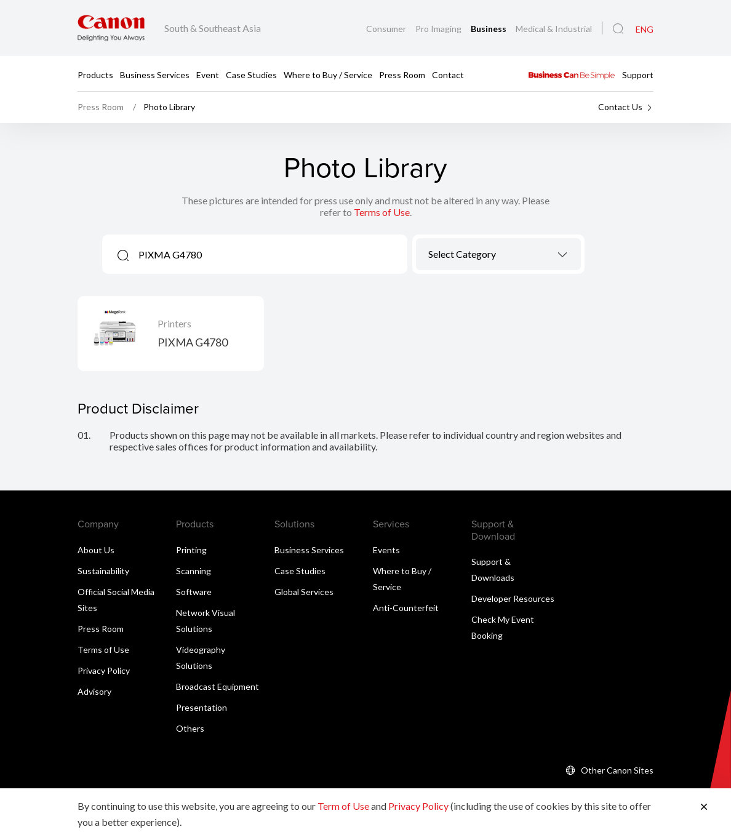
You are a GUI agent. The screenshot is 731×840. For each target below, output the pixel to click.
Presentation (201, 707)
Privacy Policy (104, 670)
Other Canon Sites (617, 770)
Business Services (155, 74)
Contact (448, 74)
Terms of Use (382, 212)
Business (489, 28)
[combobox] (498, 254)
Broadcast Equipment (217, 686)
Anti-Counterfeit (406, 607)
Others (190, 728)
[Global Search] (618, 29)
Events (386, 550)
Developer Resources (512, 598)
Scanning (193, 571)
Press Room (402, 74)
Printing (191, 550)
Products (95, 74)
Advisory (94, 691)
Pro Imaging (439, 28)
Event (207, 74)
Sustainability (103, 571)
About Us (96, 550)
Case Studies (251, 74)
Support (637, 74)
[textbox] (498, 254)
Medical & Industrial (554, 28)
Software (194, 591)
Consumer (387, 28)
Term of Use (343, 806)
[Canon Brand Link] (111, 28)
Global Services (304, 591)
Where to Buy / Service (328, 74)
